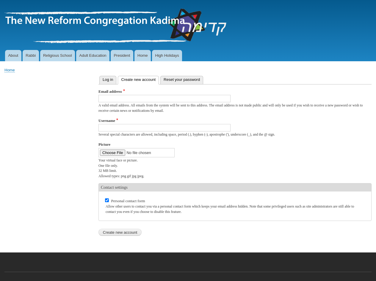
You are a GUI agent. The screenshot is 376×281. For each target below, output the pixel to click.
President (122, 55)
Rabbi (31, 55)
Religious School (57, 55)
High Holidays (167, 55)
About (13, 55)
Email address (110, 91)
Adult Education (92, 55)
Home (142, 55)
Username (106, 120)
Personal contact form (128, 201)
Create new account (140, 79)
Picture (104, 144)
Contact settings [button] (114, 187)
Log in (108, 79)
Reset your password (182, 79)
